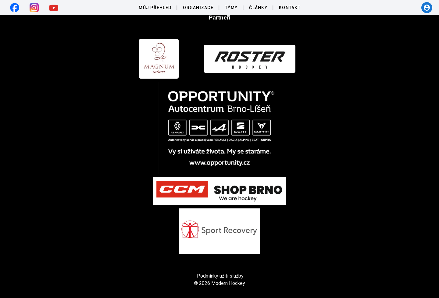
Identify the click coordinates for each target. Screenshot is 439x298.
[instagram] (34, 7)
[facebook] (14, 7)
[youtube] (53, 7)
